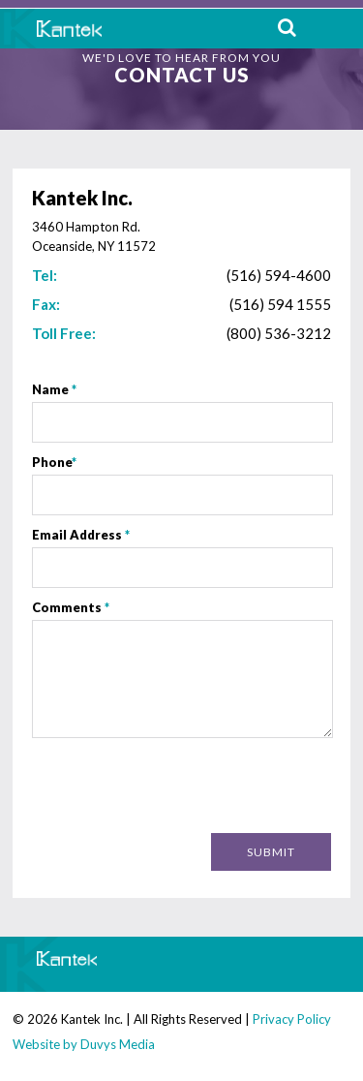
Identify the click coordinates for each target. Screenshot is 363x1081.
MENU (333, 27)
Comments (70, 607)
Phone (54, 462)
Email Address (81, 534)
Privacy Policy (292, 1019)
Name (54, 389)
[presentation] (184, 787)
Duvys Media (117, 1044)
